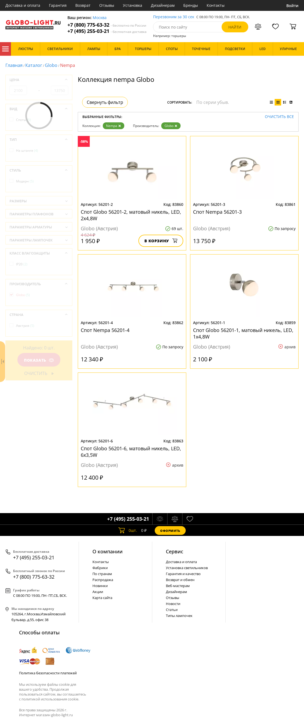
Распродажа (102, 579)
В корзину (160, 240)
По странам (102, 573)
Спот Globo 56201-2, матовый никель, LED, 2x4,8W (131, 215)
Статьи (172, 609)
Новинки (100, 585)
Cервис (174, 551)
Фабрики (100, 567)
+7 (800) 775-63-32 (106, 25)
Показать (39, 360)
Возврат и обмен (180, 579)
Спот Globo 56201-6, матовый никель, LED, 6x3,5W (131, 451)
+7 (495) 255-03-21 (107, 31)
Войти (292, 5)
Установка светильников (187, 567)
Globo (51, 65)
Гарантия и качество (183, 573)
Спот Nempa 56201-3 (217, 212)
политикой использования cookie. (50, 699)
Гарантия (58, 5)
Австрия (25, 325)
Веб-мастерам (178, 585)
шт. (127, 530)
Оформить (170, 531)
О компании (107, 551)
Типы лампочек (179, 615)
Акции (97, 591)
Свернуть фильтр (105, 102)
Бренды (190, 5)
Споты (23, 119)
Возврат (83, 5)
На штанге (27, 150)
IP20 (21, 264)
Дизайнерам (163, 5)
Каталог (5, 49)
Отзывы (106, 5)
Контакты (216, 5)
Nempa (113, 125)
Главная (14, 65)
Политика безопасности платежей (48, 673)
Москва (100, 17)
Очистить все (279, 116)
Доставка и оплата (22, 5)
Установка (132, 5)
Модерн (25, 181)
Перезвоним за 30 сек (173, 17)
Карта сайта (102, 597)
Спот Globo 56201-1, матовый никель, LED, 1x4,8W (243, 333)
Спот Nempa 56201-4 (105, 330)
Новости (173, 603)
